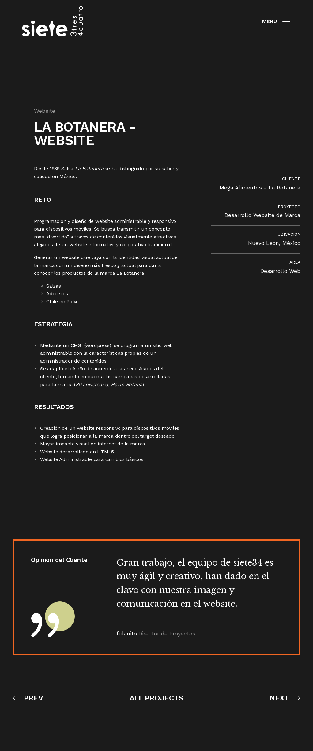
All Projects (156, 699)
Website (44, 110)
